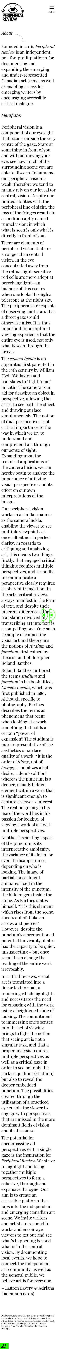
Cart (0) (49, 11)
